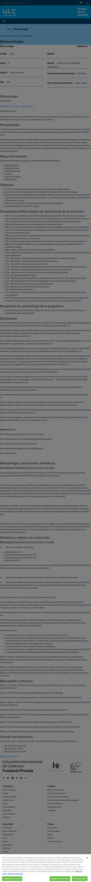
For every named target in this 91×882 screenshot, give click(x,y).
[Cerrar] (87, 860)
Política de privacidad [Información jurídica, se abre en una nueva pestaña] (15, 877)
